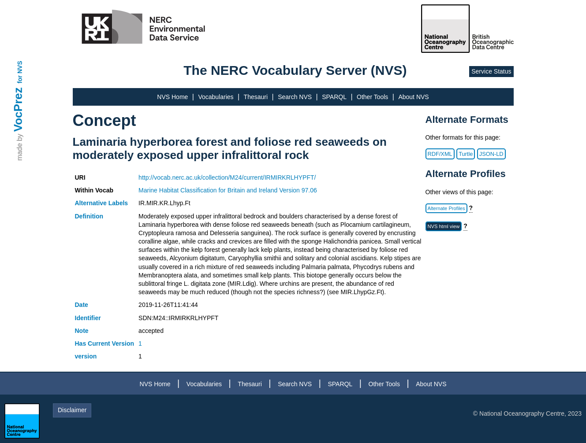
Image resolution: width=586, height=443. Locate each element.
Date (81, 304)
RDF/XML (440, 154)
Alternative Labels (101, 203)
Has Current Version (104, 343)
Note (82, 330)
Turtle (466, 154)
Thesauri (256, 96)
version (86, 356)
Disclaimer (72, 409)
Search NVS (295, 96)
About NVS (413, 96)
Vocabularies (215, 96)
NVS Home (172, 96)
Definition (89, 216)
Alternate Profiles (446, 208)
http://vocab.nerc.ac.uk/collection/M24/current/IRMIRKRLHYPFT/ (227, 177)
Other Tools (372, 96)
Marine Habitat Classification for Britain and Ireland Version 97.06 (227, 190)
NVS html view (444, 226)
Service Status (491, 71)
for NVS (19, 72)
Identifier (88, 317)
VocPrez (18, 109)
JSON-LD (491, 154)
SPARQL (334, 96)
